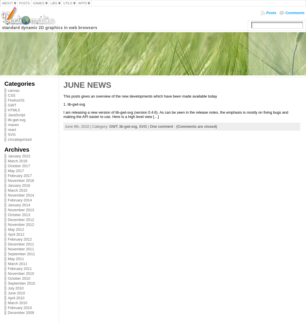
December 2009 (21, 312)
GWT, (114, 126)
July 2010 (16, 288)
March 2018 (17, 161)
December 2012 (21, 220)
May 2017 (16, 171)
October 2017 (19, 166)
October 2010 (19, 278)
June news (87, 85)
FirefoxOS (16, 100)
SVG (12, 134)
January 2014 (19, 205)
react (12, 129)
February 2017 (20, 176)
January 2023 (19, 156)
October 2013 (19, 215)
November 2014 (21, 195)
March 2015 (17, 190)
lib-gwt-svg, (129, 126)
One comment (161, 126)
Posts (271, 13)
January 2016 (19, 185)
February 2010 (20, 308)
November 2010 (21, 273)
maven (13, 125)
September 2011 (21, 254)
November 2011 (21, 249)
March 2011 (17, 264)
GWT (12, 105)
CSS (11, 95)
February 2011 (20, 268)
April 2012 (16, 234)
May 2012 (16, 229)
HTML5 (14, 110)
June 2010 (16, 293)
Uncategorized (20, 139)
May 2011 (16, 259)
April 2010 (16, 298)
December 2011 (21, 244)
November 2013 (21, 210)
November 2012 (21, 224)
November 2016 (21, 180)
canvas (14, 90)
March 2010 (17, 303)
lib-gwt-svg (16, 120)
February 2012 (20, 239)
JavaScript (16, 115)
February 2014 (20, 200)
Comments (295, 13)
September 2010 (21, 283)
